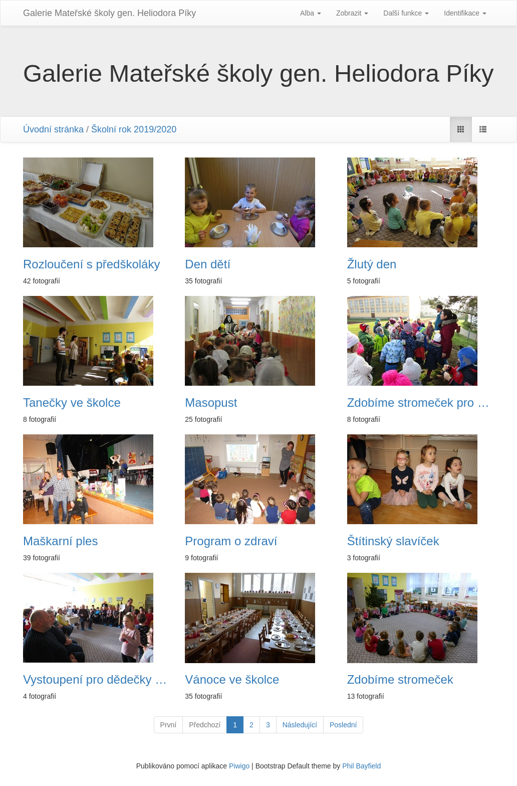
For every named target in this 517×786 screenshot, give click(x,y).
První (168, 725)
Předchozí (204, 725)
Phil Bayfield (361, 766)
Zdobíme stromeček (400, 679)
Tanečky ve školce (72, 402)
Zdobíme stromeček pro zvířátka (420, 402)
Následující (300, 725)
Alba (310, 13)
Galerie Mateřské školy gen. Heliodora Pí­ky (109, 13)
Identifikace (465, 13)
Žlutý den (372, 264)
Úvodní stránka (53, 129)
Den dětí (207, 264)
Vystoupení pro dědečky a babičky (96, 679)
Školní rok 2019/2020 (133, 129)
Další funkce (406, 13)
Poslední (343, 725)
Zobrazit (352, 13)
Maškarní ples (60, 541)
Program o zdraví (231, 541)
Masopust (211, 402)
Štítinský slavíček (393, 541)
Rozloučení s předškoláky (91, 264)
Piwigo (239, 766)
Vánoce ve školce (232, 679)
